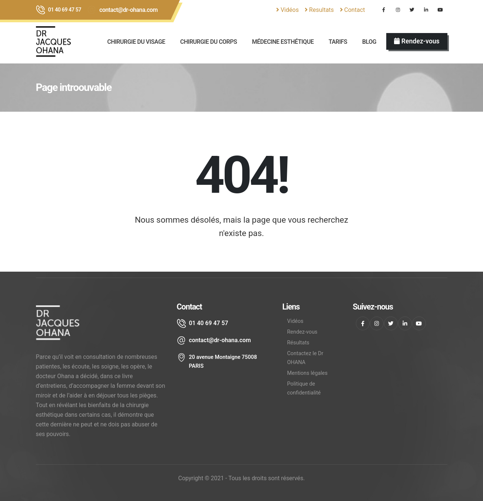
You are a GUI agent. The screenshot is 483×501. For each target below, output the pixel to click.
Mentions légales (307, 373)
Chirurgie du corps (208, 41)
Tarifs (338, 41)
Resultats (319, 9)
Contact (352, 9)
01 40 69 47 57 (65, 10)
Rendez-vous (302, 332)
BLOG (369, 41)
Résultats (298, 343)
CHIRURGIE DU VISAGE (136, 41)
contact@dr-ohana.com (128, 9)
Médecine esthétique (283, 41)
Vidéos (287, 9)
